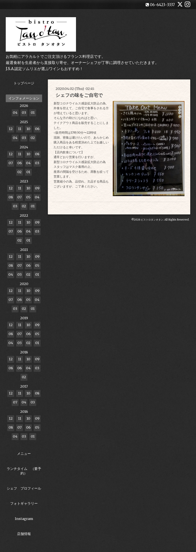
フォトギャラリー (24, 503)
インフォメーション (23, 98)
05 (28, 197)
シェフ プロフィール (24, 488)
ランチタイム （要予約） (24, 470)
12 (11, 129)
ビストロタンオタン (152, 219)
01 (33, 112)
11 (19, 129)
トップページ (24, 83)
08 (37, 154)
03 (24, 112)
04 (15, 112)
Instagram (24, 518)
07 (11, 163)
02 (33, 138)
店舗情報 (24, 534)
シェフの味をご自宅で (79, 95)
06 (37, 129)
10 (28, 129)
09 (37, 188)
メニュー (24, 453)
